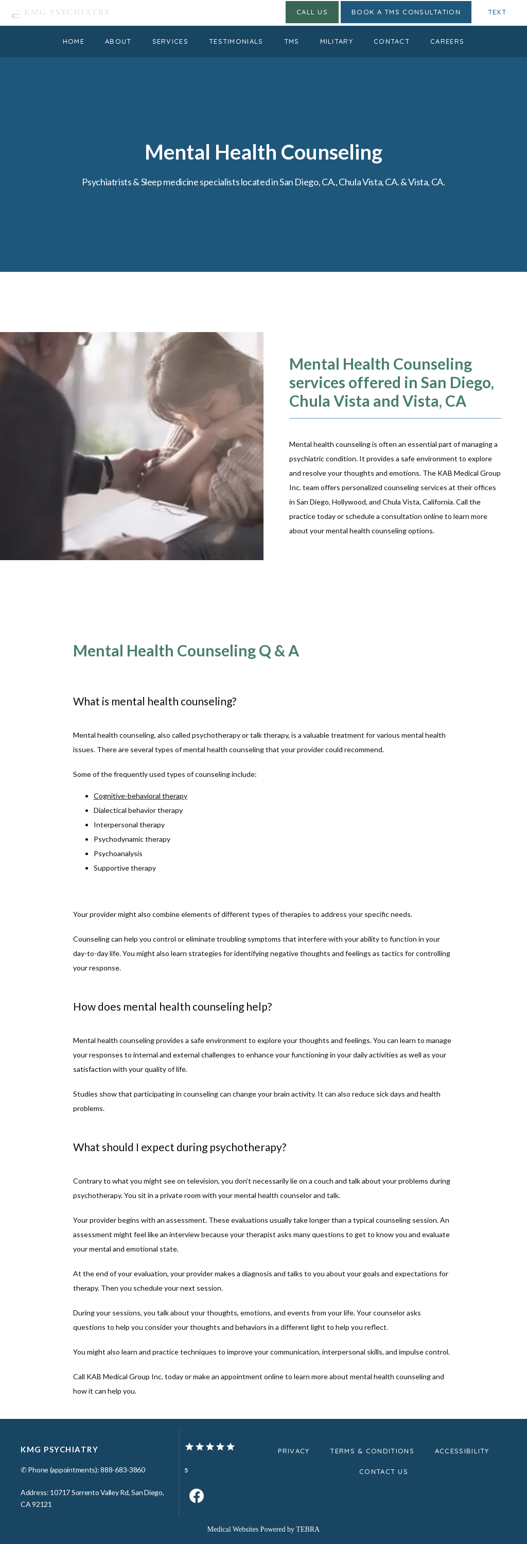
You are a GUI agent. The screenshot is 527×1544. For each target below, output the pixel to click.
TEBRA (308, 1529)
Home (73, 41)
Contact (392, 41)
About (118, 41)
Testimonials (236, 41)
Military (336, 41)
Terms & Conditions (372, 1451)
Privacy (293, 1451)
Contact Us (383, 1471)
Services (170, 41)
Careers (447, 41)
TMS (292, 41)
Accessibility (462, 1451)
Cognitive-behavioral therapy (140, 795)
